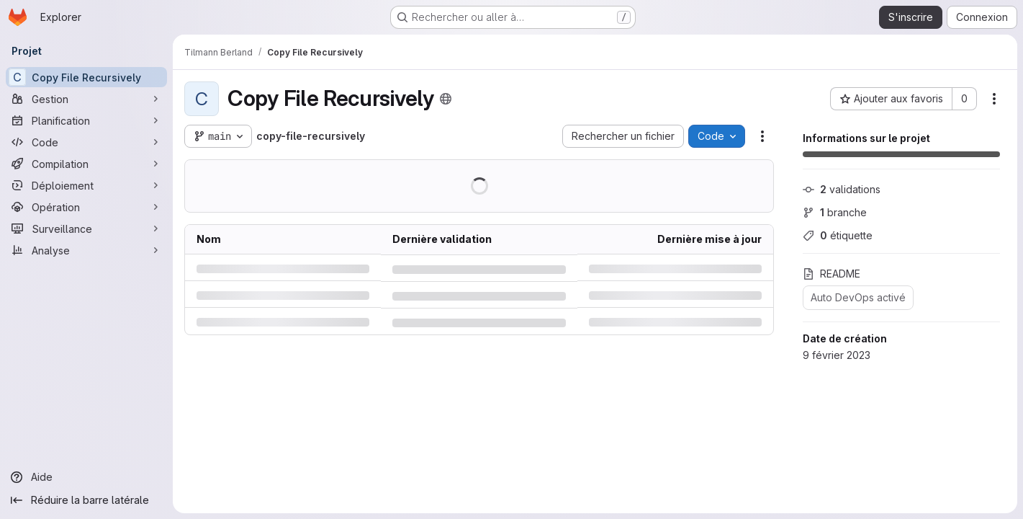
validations (841, 189)
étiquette (838, 235)
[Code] (86, 142)
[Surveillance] (86, 228)
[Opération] (86, 207)
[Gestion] (86, 99)
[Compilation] (86, 164)
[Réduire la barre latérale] (86, 500)
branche (835, 212)
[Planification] (86, 120)
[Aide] (86, 477)
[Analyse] (86, 250)
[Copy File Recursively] (86, 77)
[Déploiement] (86, 185)
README (831, 273)
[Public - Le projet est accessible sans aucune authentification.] (445, 99)
